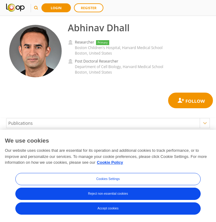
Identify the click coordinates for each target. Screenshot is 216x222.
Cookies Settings (108, 179)
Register (89, 8)
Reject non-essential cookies (108, 193)
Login (56, 8)
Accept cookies (108, 208)
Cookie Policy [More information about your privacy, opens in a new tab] (110, 162)
